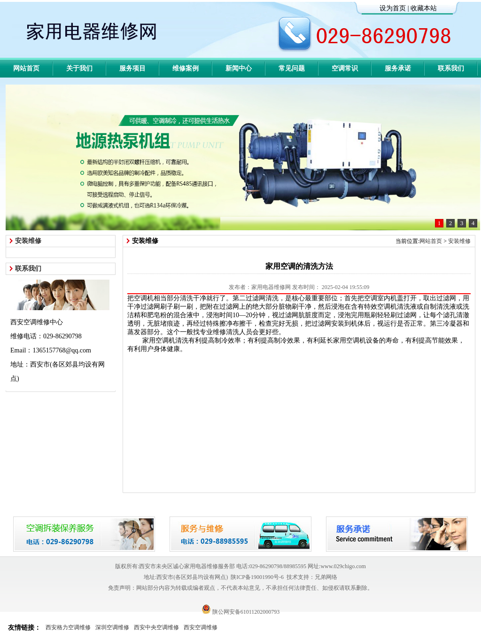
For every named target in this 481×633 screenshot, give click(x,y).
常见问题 (292, 68)
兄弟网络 (326, 577)
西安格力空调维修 (68, 627)
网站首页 (26, 68)
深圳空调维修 (112, 627)
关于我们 (79, 68)
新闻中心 (238, 68)
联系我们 (451, 68)
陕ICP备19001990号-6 (257, 577)
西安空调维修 (200, 627)
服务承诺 (398, 68)
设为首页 (393, 8)
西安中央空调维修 (156, 627)
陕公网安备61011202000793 (241, 612)
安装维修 (459, 241)
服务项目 (132, 68)
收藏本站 (424, 8)
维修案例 (185, 68)
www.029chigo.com (343, 566)
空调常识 (345, 68)
